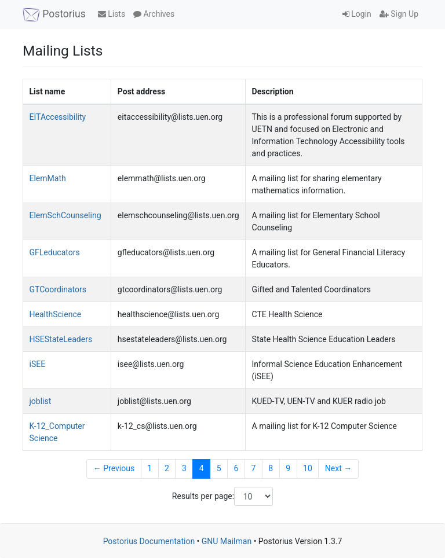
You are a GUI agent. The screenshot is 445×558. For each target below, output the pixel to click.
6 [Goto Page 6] (236, 468)
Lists (111, 14)
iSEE (38, 364)
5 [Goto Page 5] (219, 468)
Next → (338, 468)
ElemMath (48, 178)
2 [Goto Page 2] (167, 468)
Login (356, 14)
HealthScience (56, 314)
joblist (41, 401)
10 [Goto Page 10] (307, 468)
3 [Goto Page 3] (184, 468)
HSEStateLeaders (61, 339)
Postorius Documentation (149, 541)
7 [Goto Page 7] (253, 468)
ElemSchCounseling (65, 215)
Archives (153, 14)
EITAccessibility (58, 117)
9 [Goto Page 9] (288, 468)
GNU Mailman (226, 541)
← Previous (113, 468)
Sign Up (399, 14)
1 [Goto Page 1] (149, 468)
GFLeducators (55, 252)
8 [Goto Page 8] (270, 468)
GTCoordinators (58, 289)
